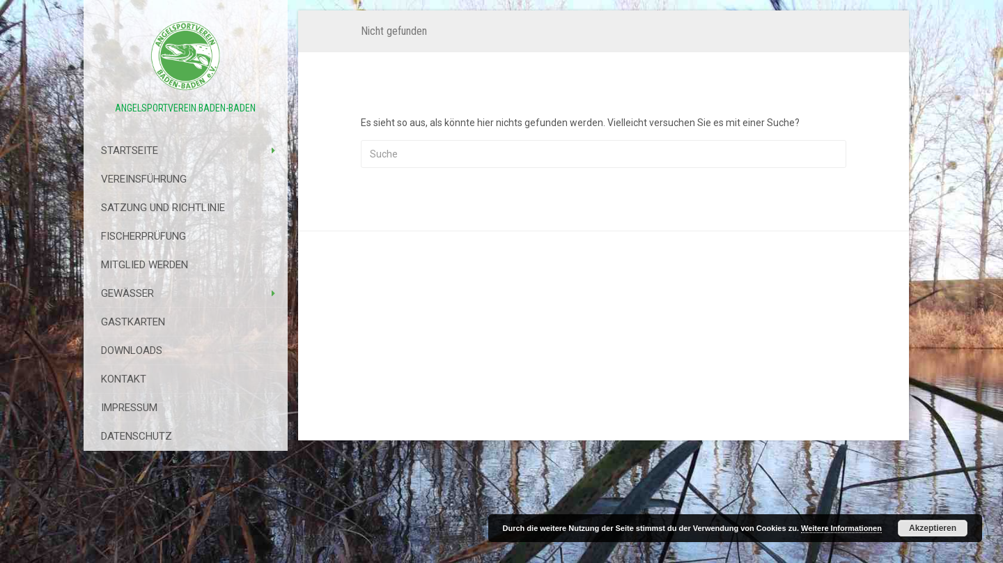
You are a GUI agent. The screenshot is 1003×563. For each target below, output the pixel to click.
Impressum (129, 407)
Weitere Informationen (841, 528)
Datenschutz (136, 436)
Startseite (129, 150)
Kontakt (123, 379)
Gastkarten (133, 322)
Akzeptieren (932, 528)
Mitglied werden (144, 265)
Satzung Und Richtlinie (163, 207)
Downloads (131, 350)
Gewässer (127, 293)
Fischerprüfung (143, 236)
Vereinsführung (144, 179)
